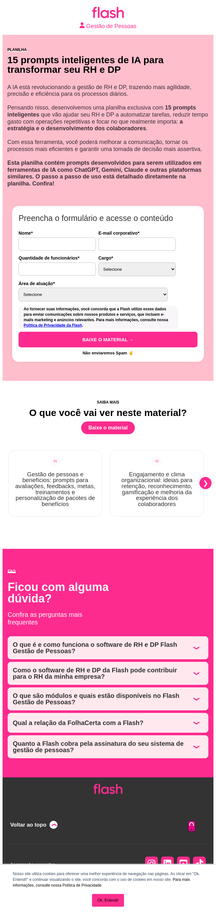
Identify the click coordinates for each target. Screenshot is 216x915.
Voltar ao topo (28, 825)
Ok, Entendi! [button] (108, 900)
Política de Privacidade (81, 885)
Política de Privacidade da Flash (53, 325)
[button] (205, 483)
